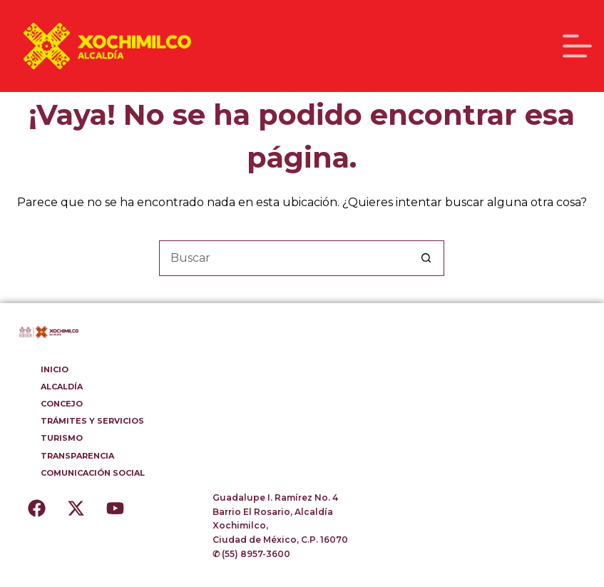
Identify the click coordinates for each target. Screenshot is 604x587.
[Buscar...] (284, 258)
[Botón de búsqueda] (426, 258)
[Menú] (577, 46)
